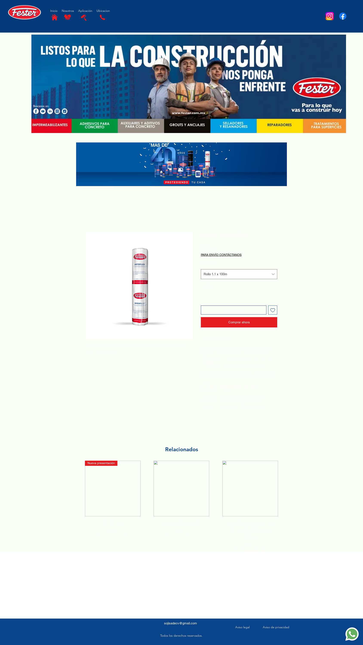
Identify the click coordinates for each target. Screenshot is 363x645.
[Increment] (217, 294)
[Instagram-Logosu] (329, 16)
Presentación (211, 264)
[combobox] (239, 274)
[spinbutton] (210, 294)
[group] (181, 506)
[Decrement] (204, 294)
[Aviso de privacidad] (276, 627)
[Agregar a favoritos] (272, 310)
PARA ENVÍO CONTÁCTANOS (113, 536)
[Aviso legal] (243, 627)
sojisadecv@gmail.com (180, 623)
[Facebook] (343, 16)
